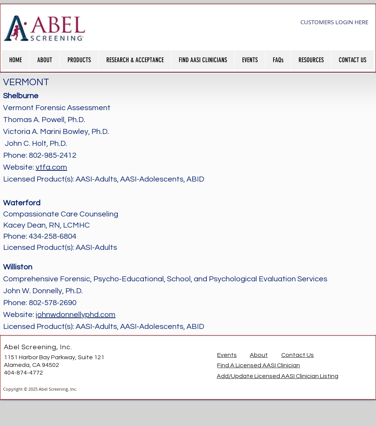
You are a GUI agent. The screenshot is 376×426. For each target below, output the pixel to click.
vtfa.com (51, 167)
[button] (44, 59)
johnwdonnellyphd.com (75, 315)
